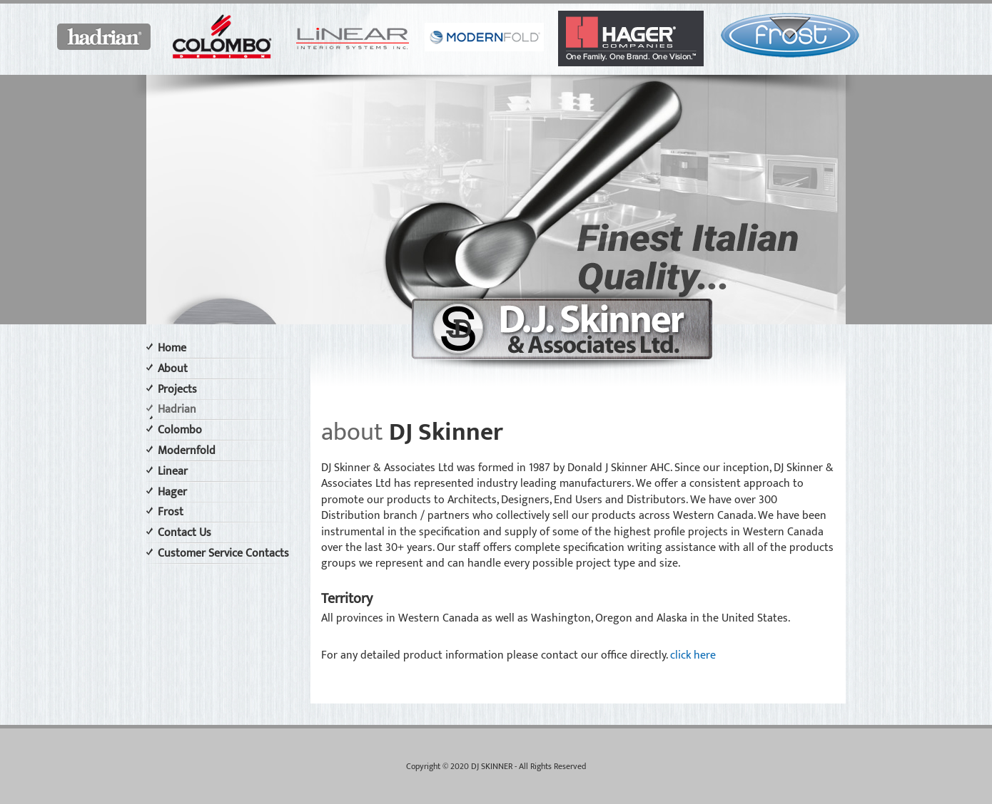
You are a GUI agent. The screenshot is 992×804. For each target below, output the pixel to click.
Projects (177, 389)
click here (693, 655)
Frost (170, 512)
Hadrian (177, 409)
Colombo (180, 430)
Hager (172, 492)
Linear (173, 471)
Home (172, 348)
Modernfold (187, 450)
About (173, 368)
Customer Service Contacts (223, 553)
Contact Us (184, 532)
